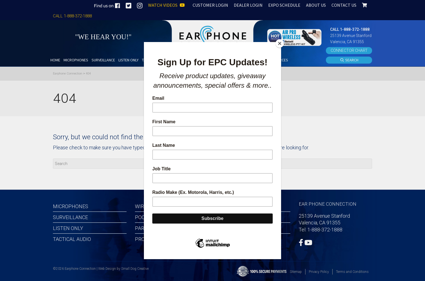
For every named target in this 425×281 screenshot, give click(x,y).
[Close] (279, 43)
